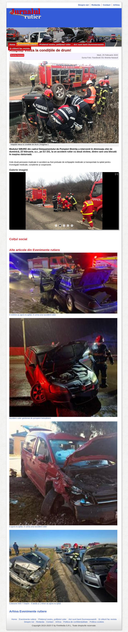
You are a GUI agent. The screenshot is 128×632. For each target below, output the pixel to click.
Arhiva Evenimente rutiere (28, 611)
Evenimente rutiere (27, 44)
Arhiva (116, 5)
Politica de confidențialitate (75, 622)
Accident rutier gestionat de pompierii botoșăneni (30, 418)
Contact (106, 5)
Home (12, 44)
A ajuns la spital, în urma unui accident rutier (28, 526)
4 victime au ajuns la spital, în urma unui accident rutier (32, 315)
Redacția (95, 5)
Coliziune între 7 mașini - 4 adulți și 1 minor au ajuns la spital (35, 603)
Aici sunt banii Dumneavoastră (88, 44)
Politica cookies (97, 622)
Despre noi (83, 5)
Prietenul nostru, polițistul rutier (55, 44)
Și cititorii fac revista (19, 48)
